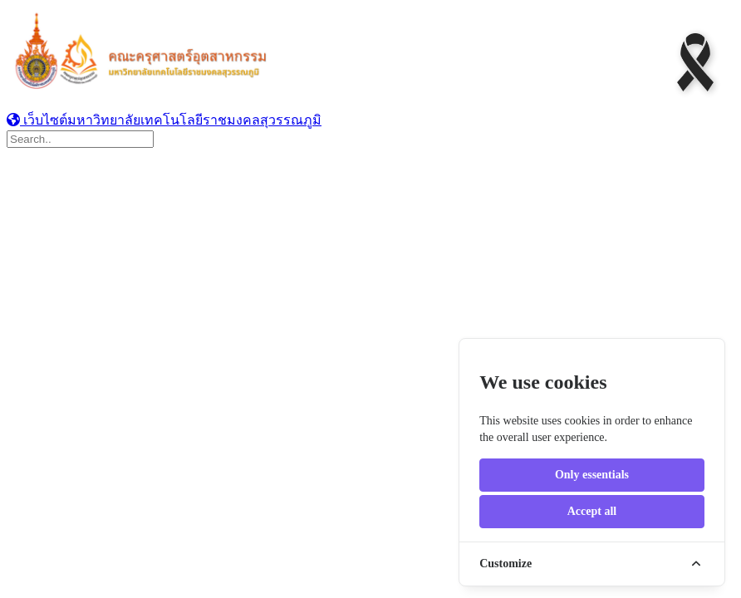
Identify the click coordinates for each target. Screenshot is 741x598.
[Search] (80, 139)
